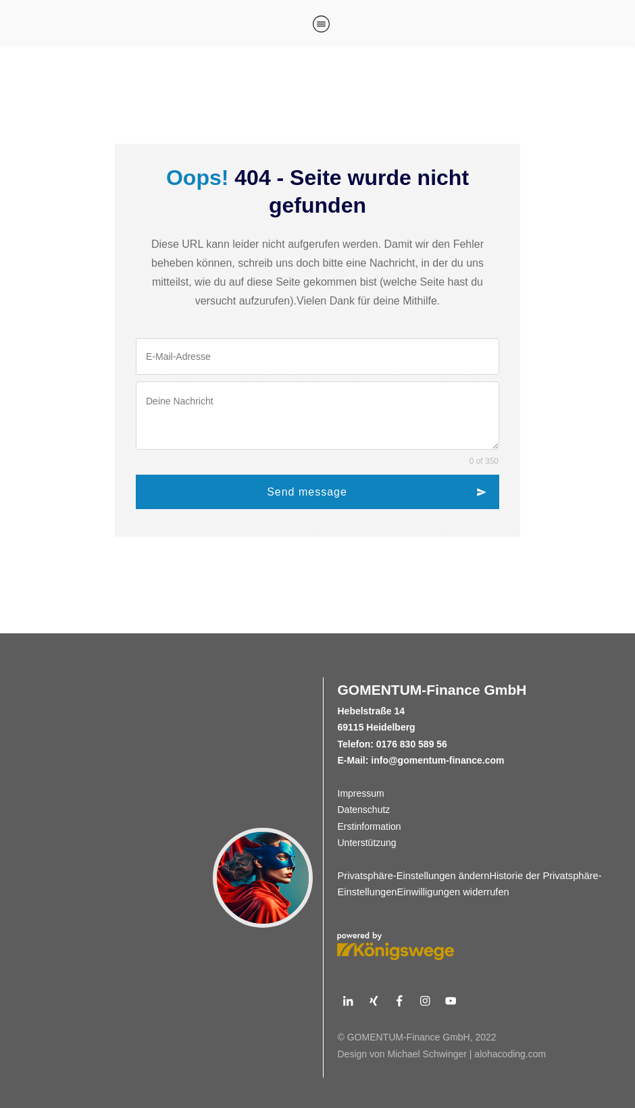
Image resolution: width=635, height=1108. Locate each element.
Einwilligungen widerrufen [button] (453, 892)
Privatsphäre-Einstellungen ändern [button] (414, 875)
